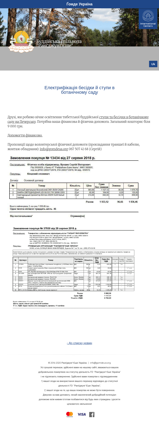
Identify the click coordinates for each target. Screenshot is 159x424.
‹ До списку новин (79, 343)
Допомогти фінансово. (24, 135)
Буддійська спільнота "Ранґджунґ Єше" (59, 43)
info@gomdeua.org (54, 149)
